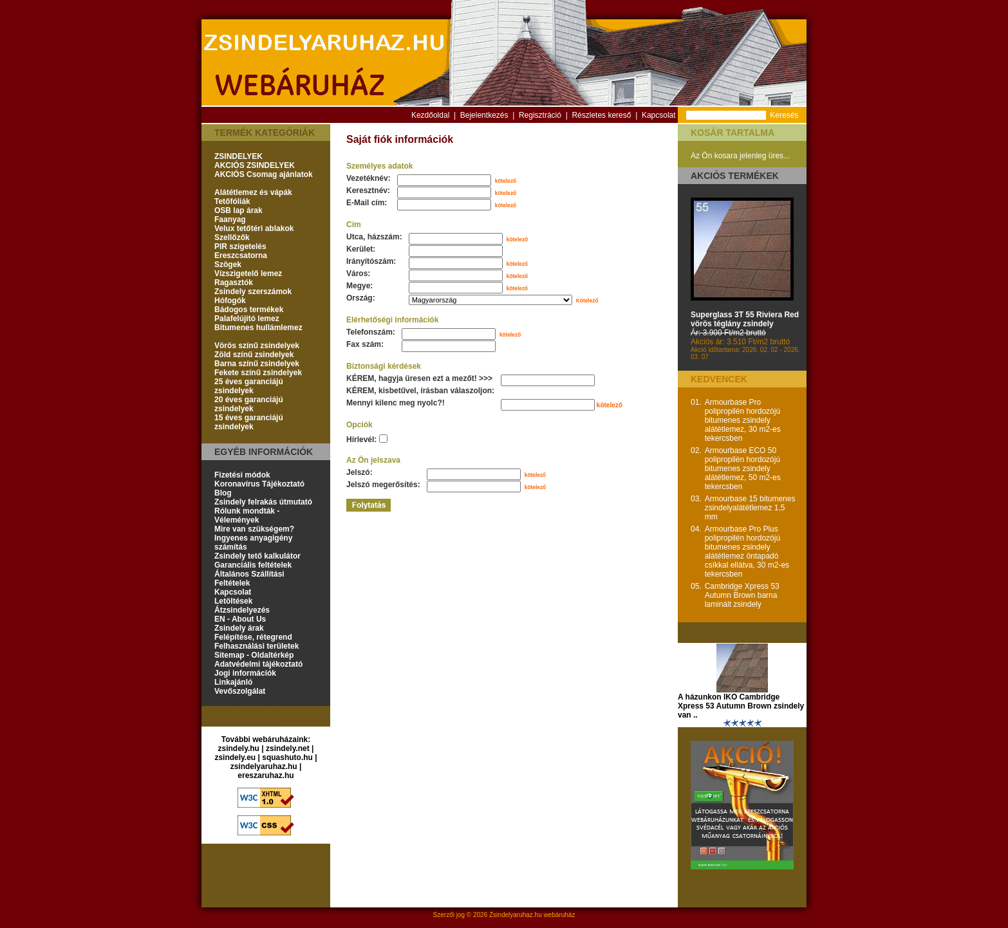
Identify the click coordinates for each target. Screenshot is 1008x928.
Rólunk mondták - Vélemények (246, 515)
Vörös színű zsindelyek (256, 345)
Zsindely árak (239, 628)
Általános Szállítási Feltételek (249, 579)
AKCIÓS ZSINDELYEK (254, 165)
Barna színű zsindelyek (256, 363)
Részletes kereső (601, 115)
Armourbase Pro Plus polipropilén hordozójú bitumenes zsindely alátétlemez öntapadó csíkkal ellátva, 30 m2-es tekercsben (747, 551)
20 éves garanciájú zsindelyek (248, 404)
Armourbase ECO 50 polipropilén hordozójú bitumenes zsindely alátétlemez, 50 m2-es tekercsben (743, 468)
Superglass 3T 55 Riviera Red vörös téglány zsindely (745, 319)
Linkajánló (233, 682)
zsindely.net (288, 748)
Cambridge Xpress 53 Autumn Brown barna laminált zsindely (742, 595)
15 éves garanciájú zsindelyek (248, 422)
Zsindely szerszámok (253, 291)
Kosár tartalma (732, 132)
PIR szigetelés (240, 246)
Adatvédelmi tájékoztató (258, 664)
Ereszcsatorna (240, 255)
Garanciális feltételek (253, 565)
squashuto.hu (287, 757)
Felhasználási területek (256, 646)
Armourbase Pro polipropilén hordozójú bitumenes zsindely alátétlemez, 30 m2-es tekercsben (743, 420)
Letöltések (233, 601)
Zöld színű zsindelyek (254, 354)
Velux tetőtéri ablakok (254, 228)
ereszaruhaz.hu (266, 775)
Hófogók (230, 300)
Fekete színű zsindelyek (258, 372)
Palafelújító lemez (246, 318)
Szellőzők (232, 237)
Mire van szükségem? (254, 529)
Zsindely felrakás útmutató (263, 501)
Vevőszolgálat (239, 691)
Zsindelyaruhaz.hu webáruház (532, 914)
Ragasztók (233, 282)
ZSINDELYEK (238, 156)
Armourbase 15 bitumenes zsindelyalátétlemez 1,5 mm (750, 507)
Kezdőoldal (430, 115)
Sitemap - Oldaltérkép (254, 655)
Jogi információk (245, 673)
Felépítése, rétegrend (253, 637)
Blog (223, 492)
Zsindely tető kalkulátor (257, 556)
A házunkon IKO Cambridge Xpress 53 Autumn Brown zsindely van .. (741, 705)
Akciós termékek (735, 176)
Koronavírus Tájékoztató (259, 483)
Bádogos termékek (248, 309)
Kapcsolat (659, 115)
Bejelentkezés (484, 115)
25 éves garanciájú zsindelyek (248, 386)
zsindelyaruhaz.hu (263, 766)
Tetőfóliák (232, 201)
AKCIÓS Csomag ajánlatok (263, 174)
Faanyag (230, 219)
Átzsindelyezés (242, 610)
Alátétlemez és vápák (253, 192)
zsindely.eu (235, 757)
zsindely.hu (238, 748)
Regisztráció (540, 115)
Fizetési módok (242, 474)
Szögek (227, 264)
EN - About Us (240, 619)
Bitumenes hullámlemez (258, 327)
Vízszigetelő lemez (248, 273)
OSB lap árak (238, 210)
